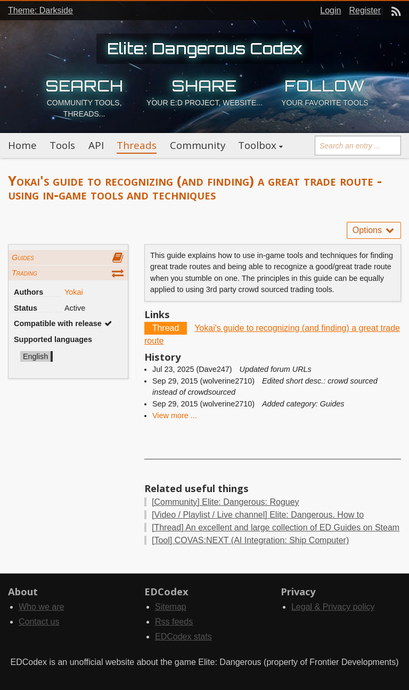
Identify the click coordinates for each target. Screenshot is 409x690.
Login (330, 10)
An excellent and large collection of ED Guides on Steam (275, 527)
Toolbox (257, 145)
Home (22, 145)
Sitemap (170, 606)
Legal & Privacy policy (333, 606)
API (96, 145)
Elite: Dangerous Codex (204, 48)
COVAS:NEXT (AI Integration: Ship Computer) (250, 540)
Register (365, 10)
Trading (24, 273)
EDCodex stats (183, 636)
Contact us (39, 621)
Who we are (41, 606)
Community (197, 145)
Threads (137, 145)
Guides (23, 257)
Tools (62, 145)
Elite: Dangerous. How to (258, 514)
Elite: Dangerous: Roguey (225, 501)
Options (374, 230)
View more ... (174, 415)
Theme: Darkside (40, 10)
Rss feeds (174, 621)
